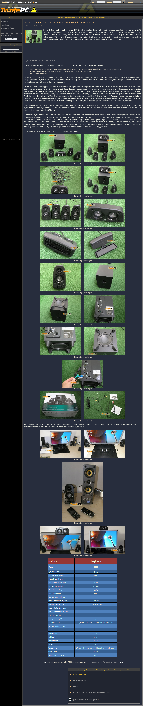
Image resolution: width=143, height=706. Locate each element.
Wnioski (75, 686)
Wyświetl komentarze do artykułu (84, 699)
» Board (4, 32)
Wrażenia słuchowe (79, 680)
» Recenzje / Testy (8, 28)
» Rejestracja (6, 35)
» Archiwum (5, 25)
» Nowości (5, 21)
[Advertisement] (11, 96)
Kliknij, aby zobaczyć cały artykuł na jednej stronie (91, 692)
